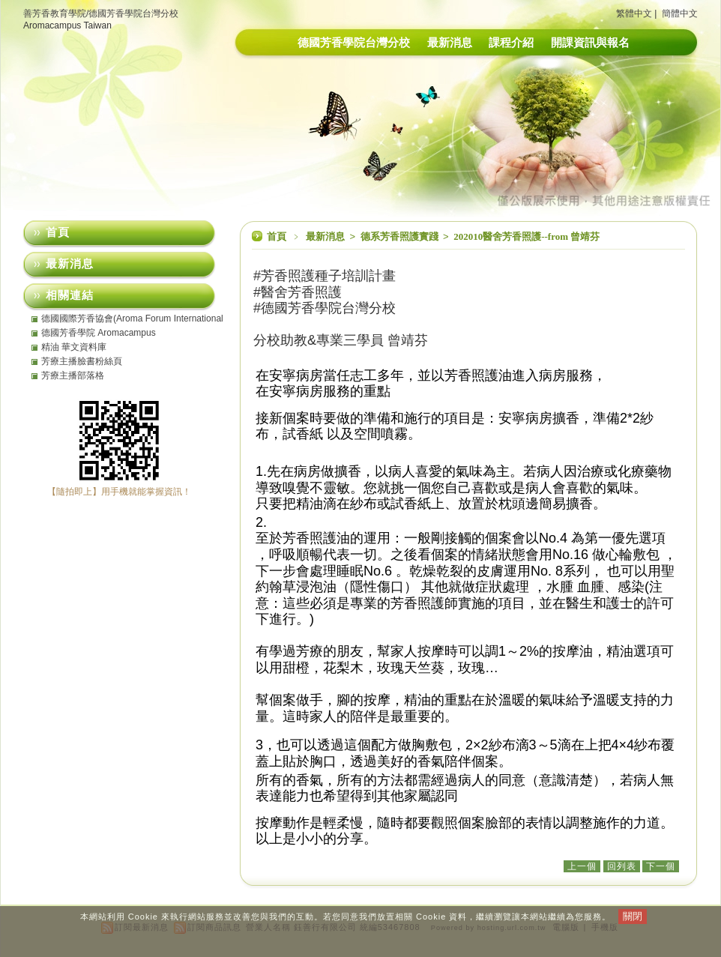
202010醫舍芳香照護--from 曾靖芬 (526, 236)
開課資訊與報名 (590, 42)
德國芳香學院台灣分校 (354, 42)
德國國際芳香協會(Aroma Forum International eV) (132, 318)
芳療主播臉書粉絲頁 (81, 361)
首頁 (276, 236)
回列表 (621, 866)
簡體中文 (680, 13)
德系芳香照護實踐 (400, 236)
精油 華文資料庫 (73, 347)
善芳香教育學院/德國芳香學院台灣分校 (100, 13)
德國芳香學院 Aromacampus (98, 332)
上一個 (582, 866)
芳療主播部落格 (72, 375)
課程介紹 (511, 42)
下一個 (660, 866)
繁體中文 (634, 13)
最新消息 (449, 42)
